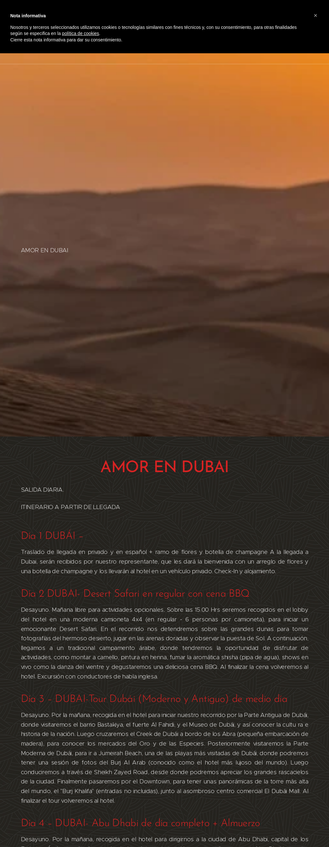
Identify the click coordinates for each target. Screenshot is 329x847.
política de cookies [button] (80, 33)
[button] (315, 15)
